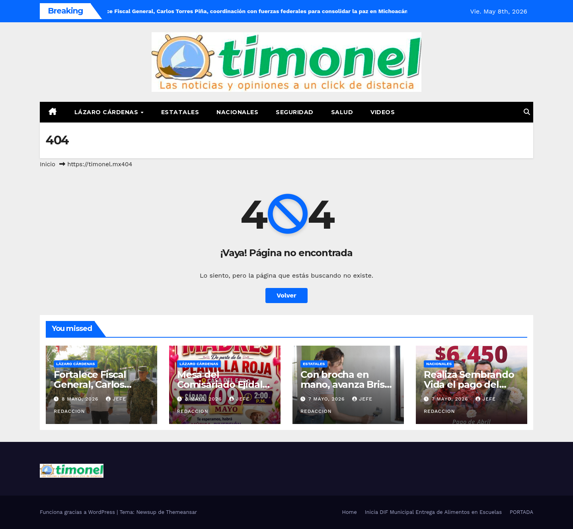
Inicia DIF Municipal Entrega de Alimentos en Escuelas (433, 512)
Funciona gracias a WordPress (78, 512)
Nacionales (237, 112)
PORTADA (521, 512)
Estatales (180, 112)
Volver (286, 295)
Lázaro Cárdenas (107, 112)
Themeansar (181, 512)
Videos (382, 112)
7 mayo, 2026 (327, 399)
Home (349, 512)
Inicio (47, 164)
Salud (342, 112)
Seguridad (295, 112)
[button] (527, 112)
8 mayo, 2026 (81, 399)
